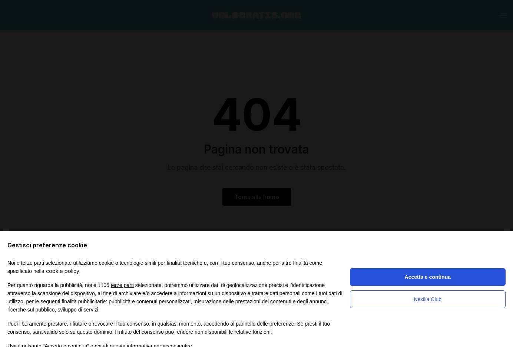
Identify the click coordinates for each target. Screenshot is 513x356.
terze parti (122, 285)
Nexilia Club (427, 299)
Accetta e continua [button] (428, 277)
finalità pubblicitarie (84, 301)
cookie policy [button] (62, 271)
